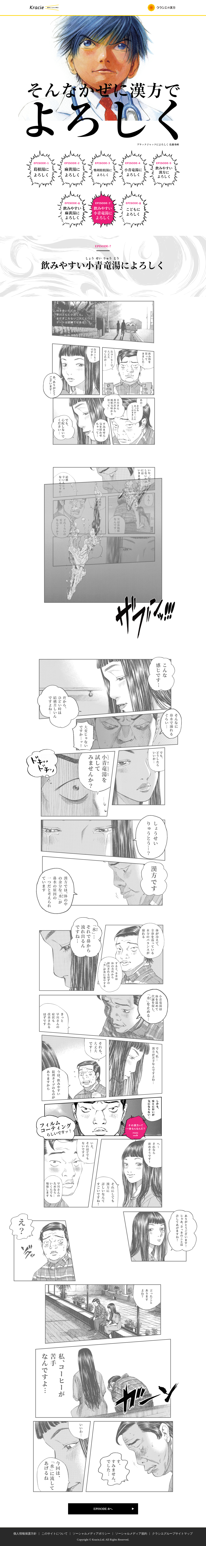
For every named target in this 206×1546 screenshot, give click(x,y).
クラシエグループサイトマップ (172, 1533)
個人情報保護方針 (25, 1533)
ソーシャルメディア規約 (131, 1533)
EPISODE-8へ (103, 1509)
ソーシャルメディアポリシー (91, 1533)
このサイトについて (55, 1533)
